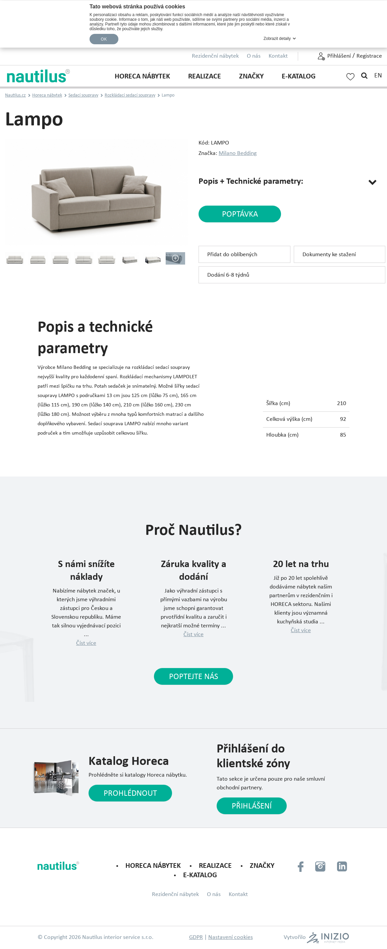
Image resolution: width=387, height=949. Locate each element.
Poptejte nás (193, 677)
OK (104, 39)
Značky (251, 76)
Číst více (86, 643)
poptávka (240, 214)
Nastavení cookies (230, 937)
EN (378, 75)
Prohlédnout (130, 793)
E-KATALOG (299, 76)
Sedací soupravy (83, 95)
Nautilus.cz (15, 95)
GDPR (196, 937)
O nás (254, 56)
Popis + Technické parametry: (251, 181)
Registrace (369, 56)
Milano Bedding (238, 153)
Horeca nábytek (142, 76)
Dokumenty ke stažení (329, 255)
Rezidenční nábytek (215, 56)
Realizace (204, 76)
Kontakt (278, 56)
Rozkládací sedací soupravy (130, 95)
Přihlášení (339, 56)
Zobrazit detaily (277, 38)
